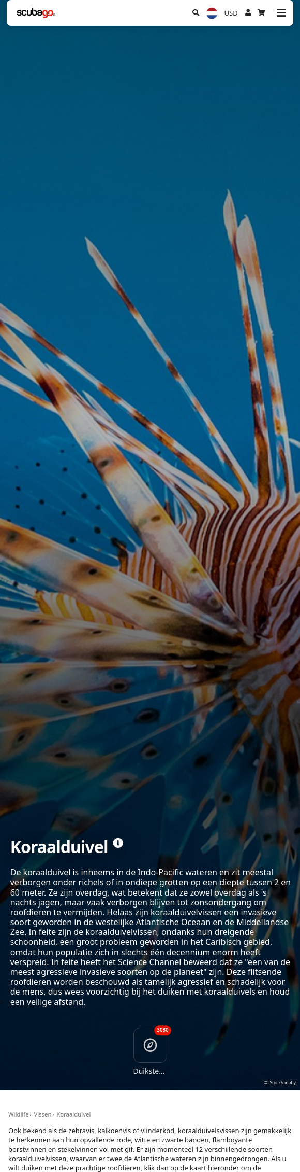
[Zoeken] (195, 13)
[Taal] (211, 13)
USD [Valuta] (231, 13)
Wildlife (18, 1114)
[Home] (36, 13)
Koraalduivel (73, 1114)
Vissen (42, 1114)
